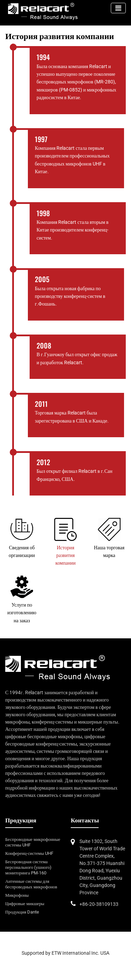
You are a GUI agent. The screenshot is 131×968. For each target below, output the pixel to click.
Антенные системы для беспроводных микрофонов (31, 884)
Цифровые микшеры (24, 903)
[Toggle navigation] (118, 8)
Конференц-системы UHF (29, 853)
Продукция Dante (22, 912)
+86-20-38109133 (98, 904)
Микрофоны (17, 895)
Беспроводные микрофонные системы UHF (32, 842)
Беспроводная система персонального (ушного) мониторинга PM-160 (28, 867)
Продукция (20, 820)
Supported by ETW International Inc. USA (65, 953)
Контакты (85, 820)
